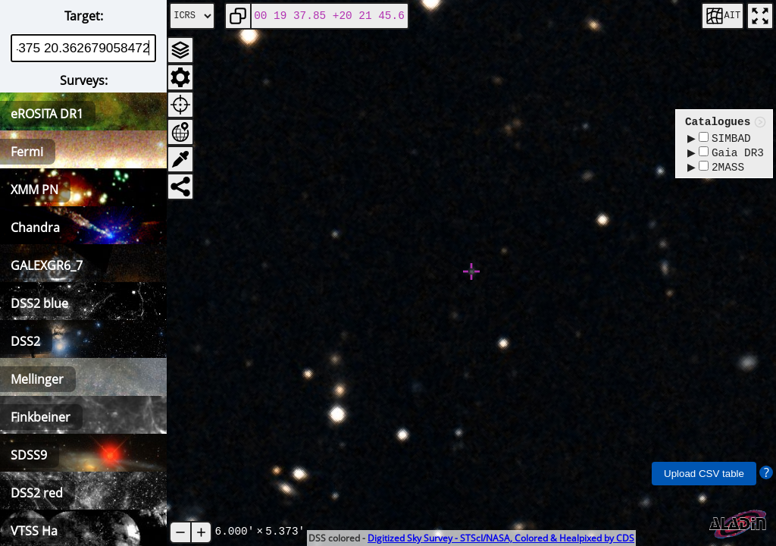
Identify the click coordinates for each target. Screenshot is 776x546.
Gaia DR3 (731, 155)
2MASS (721, 171)
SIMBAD (725, 139)
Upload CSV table (704, 473)
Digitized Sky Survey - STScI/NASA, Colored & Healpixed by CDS (501, 538)
